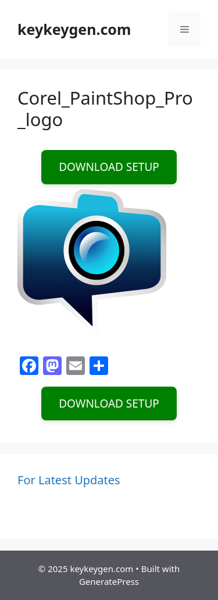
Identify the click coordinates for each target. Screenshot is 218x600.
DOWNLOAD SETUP (109, 166)
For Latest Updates (68, 480)
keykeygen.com (74, 29)
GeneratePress (109, 581)
